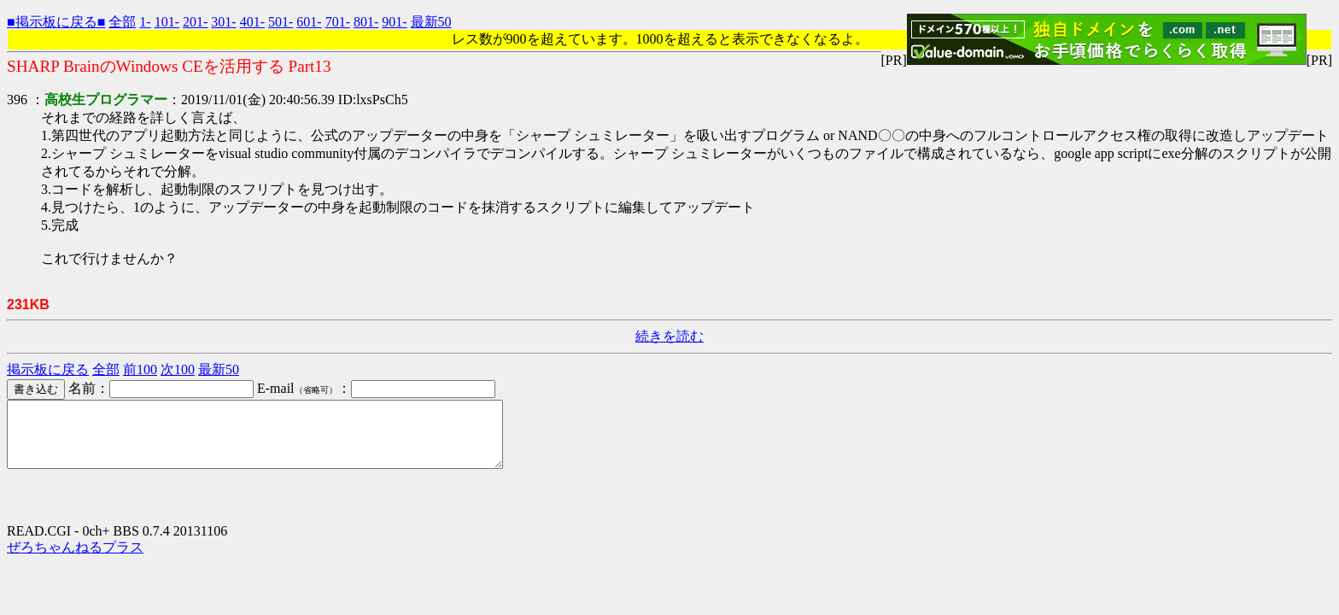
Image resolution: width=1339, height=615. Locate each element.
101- (167, 22)
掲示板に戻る (48, 369)
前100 (140, 369)
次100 (178, 369)
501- (280, 22)
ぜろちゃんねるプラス (75, 560)
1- (144, 22)
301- (223, 22)
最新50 (431, 22)
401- (252, 22)
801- (366, 22)
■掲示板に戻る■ (56, 22)
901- (394, 22)
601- (308, 22)
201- (195, 22)
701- (337, 22)
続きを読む (669, 336)
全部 (122, 22)
